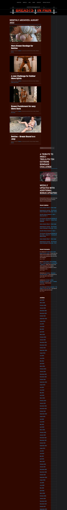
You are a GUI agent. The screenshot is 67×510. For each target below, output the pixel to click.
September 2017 (45, 450)
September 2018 (45, 417)
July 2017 (44, 455)
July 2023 (44, 262)
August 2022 (44, 292)
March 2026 (44, 177)
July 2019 (44, 391)
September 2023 (45, 257)
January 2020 (45, 375)
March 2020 (44, 369)
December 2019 (45, 377)
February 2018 (45, 436)
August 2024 (44, 227)
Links (26, 2)
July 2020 (44, 359)
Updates (11, 2)
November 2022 (45, 284)
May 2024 (44, 236)
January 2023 (45, 278)
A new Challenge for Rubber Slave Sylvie (21, 78)
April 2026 (44, 174)
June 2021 (44, 329)
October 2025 (45, 190)
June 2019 (44, 393)
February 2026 (45, 179)
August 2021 (44, 324)
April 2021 (44, 334)
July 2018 (44, 423)
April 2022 (44, 302)
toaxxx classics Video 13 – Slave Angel (50, 80)
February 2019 (45, 404)
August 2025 (44, 195)
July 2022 (44, 294)
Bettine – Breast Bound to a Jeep (21, 138)
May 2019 (44, 396)
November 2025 (45, 187)
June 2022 (44, 297)
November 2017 (45, 444)
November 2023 (45, 252)
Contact (31, 2)
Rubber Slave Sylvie (13, 83)
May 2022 (44, 300)
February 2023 (45, 276)
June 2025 (44, 201)
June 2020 (44, 361)
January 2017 (45, 471)
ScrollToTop (33, 500)
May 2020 (44, 364)
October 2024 (45, 222)
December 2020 (45, 345)
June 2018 (44, 425)
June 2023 (44, 265)
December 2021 (45, 313)
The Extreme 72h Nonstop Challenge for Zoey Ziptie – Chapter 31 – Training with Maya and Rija (50, 108)
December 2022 (45, 281)
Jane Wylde (44, 161)
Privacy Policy (39, 2)
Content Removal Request (51, 2)
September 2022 (45, 289)
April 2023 (44, 270)
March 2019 (44, 401)
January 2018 (45, 439)
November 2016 (45, 476)
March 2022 (44, 305)
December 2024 (45, 217)
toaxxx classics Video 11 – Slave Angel (50, 112)
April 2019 (44, 399)
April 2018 (44, 431)
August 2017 (44, 452)
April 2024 (44, 238)
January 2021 (45, 343)
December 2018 (45, 409)
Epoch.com (44, 493)
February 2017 (45, 468)
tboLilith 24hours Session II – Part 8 (49, 104)
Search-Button (61, 2)
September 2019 (45, 385)
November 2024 (45, 219)
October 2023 (45, 254)
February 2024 (45, 244)
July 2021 (44, 326)
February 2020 (45, 372)
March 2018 (44, 433)
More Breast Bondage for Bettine (20, 47)
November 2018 (45, 412)
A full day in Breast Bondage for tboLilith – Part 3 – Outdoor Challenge (50, 155)
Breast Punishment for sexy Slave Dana (21, 108)
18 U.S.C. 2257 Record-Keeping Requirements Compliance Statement (39, 507)
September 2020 (45, 353)
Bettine (10, 52)
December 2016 (45, 474)
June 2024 (44, 233)
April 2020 (44, 367)
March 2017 (44, 466)
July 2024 (44, 230)
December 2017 (45, 441)
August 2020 (44, 356)
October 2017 (45, 447)
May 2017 (44, 460)
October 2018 (45, 415)
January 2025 (45, 214)
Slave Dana (11, 113)
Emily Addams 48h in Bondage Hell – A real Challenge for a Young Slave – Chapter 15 (50, 137)
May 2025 (44, 203)
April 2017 (44, 463)
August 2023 (44, 260)
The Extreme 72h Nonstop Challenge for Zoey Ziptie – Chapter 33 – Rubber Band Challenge (50, 93)
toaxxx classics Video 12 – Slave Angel (50, 97)
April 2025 (44, 206)
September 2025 (45, 193)
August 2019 (44, 388)
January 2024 (45, 246)
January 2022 (45, 310)
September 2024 (45, 225)
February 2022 (45, 308)
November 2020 (45, 348)
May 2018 (44, 428)
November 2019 (45, 380)
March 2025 (44, 209)
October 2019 (45, 383)
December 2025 (45, 185)
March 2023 (44, 273)
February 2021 (45, 340)
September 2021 (45, 321)
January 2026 (45, 182)
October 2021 (45, 318)
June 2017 (44, 458)
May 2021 (44, 332)
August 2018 (44, 420)
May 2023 (44, 268)
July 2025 (44, 198)
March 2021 (44, 337)
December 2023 (45, 249)
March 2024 (44, 241)
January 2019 (45, 407)
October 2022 (45, 286)
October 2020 (45, 351)
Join (22, 2)
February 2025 (45, 211)
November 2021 (45, 316)
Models (17, 2)
